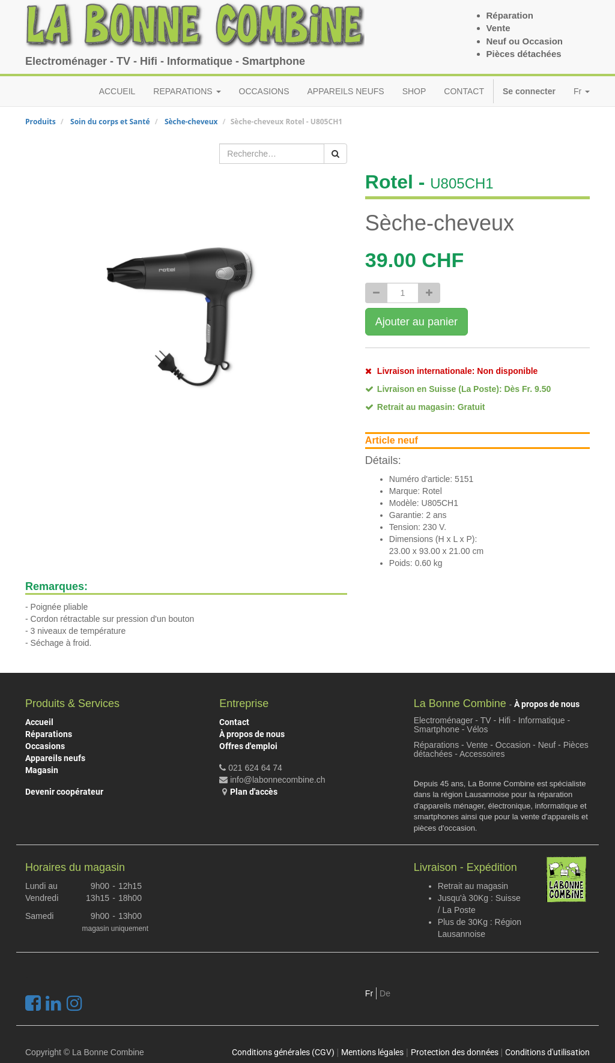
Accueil (39, 722)
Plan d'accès (253, 791)
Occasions (45, 746)
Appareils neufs (55, 758)
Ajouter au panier (416, 322)
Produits (40, 121)
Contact (234, 722)
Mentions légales (372, 1052)
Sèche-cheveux (191, 121)
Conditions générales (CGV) (283, 1052)
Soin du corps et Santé (110, 121)
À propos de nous (252, 734)
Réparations (48, 734)
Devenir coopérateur (64, 791)
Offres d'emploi (248, 746)
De (385, 993)
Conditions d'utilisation (547, 1052)
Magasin (41, 770)
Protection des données (454, 1052)
